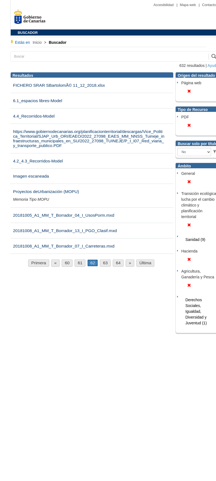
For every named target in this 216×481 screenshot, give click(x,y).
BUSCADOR (28, 33)
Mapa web (188, 5)
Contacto (209, 5)
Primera (38, 262)
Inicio (38, 42)
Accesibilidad (164, 5)
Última (145, 262)
